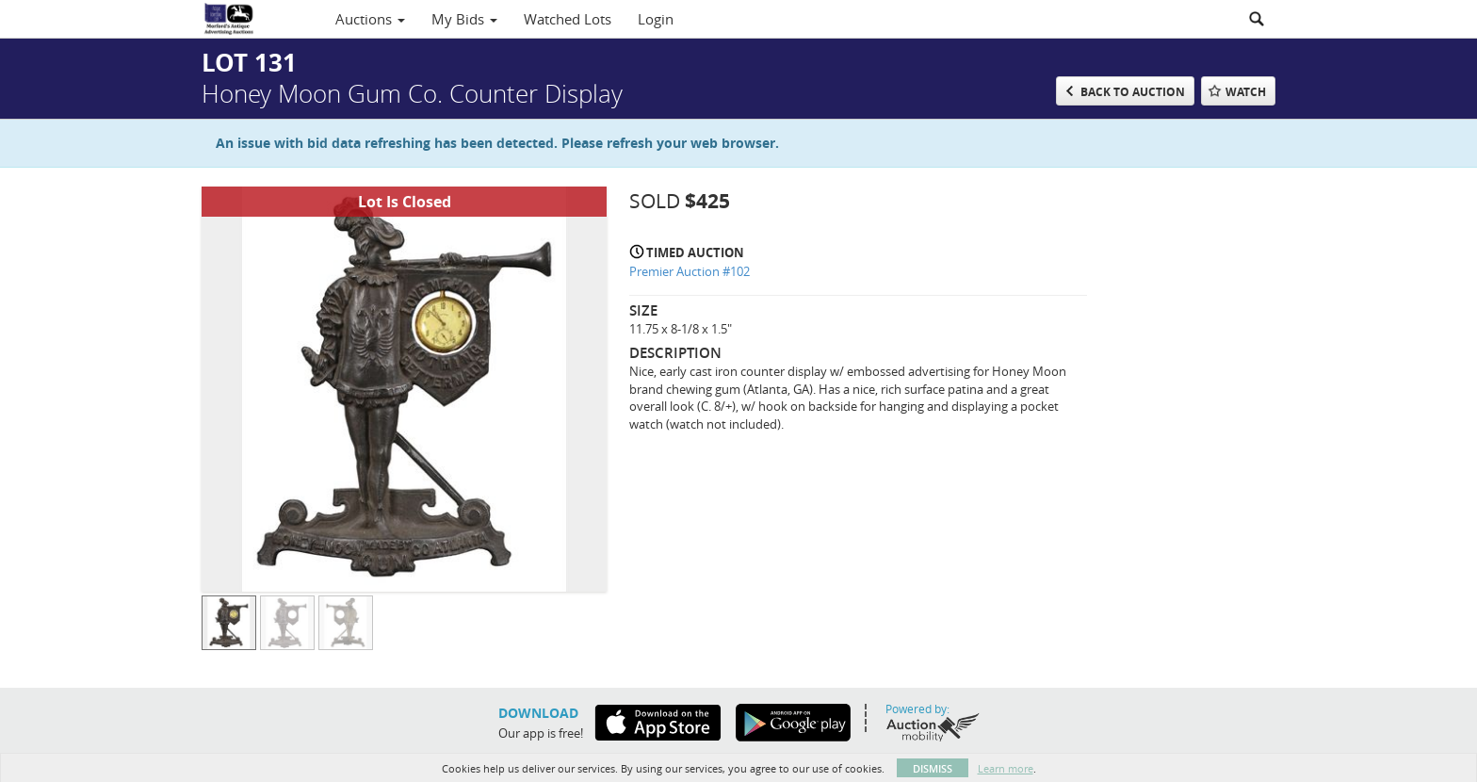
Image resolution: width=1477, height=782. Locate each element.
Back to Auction (1132, 92)
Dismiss (932, 768)
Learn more (1005, 768)
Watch (1245, 92)
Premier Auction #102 (689, 271)
